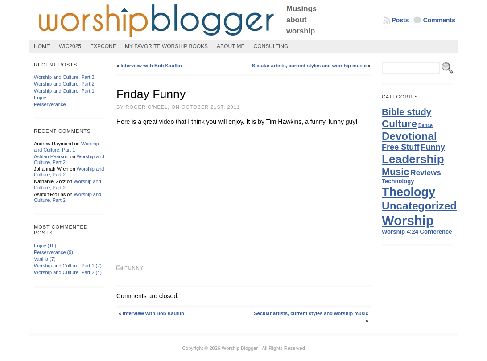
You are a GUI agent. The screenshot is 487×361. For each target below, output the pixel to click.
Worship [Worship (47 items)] (408, 220)
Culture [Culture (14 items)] (399, 123)
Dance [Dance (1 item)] (425, 125)
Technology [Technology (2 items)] (398, 181)
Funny (134, 268)
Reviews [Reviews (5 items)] (425, 172)
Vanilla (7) (45, 259)
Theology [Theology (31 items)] (408, 192)
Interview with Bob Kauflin (151, 65)
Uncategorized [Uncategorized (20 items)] (419, 206)
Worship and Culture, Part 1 (64, 91)
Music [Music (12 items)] (395, 171)
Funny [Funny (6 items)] (433, 147)
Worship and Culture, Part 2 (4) (68, 272)
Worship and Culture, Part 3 (64, 77)
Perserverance (50, 104)
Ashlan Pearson (51, 156)
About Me (230, 46)
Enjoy (40, 97)
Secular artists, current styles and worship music (309, 65)
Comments (439, 20)
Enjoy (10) (45, 245)
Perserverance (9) (53, 252)
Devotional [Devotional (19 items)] (409, 136)
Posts (400, 20)
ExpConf (103, 46)
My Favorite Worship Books (166, 46)
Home (42, 46)
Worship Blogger (240, 348)
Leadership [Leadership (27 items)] (413, 159)
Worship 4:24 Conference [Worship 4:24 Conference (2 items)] (417, 231)
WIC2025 (70, 46)
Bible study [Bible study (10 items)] (406, 112)
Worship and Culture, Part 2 (64, 83)
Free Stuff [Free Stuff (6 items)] (400, 147)
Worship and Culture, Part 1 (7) (68, 265)
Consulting (271, 46)
